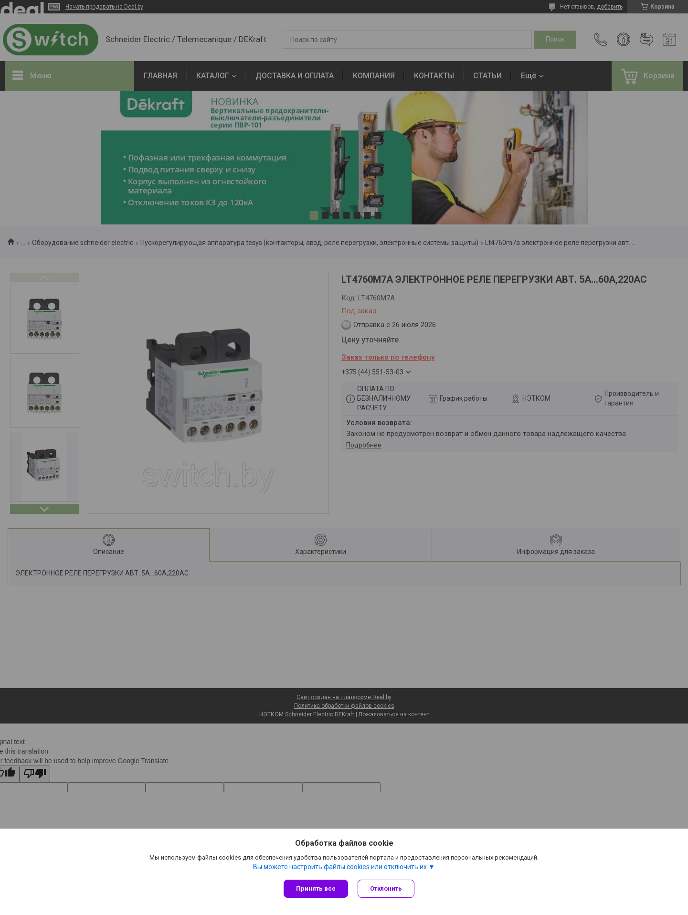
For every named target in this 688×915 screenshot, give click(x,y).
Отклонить (386, 888)
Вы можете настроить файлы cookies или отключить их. (340, 867)
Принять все (316, 888)
